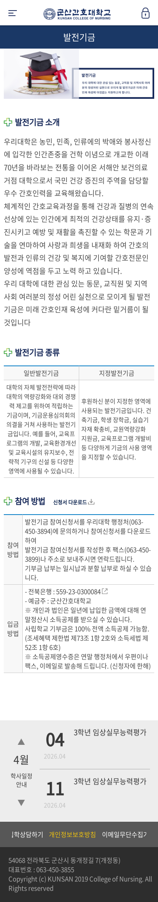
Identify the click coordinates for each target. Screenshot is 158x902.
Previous (6, 834)
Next (147, 834)
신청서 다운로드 (73, 502)
